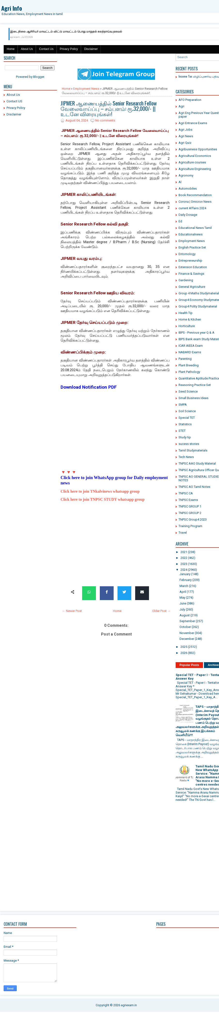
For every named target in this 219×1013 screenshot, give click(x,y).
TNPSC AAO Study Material (197, 463)
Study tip (185, 437)
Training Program (190, 526)
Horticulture (187, 326)
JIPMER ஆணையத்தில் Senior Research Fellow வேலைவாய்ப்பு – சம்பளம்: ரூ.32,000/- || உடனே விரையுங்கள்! (109, 108)
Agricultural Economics (195, 156)
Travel (183, 532)
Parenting (185, 359)
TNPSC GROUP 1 (190, 506)
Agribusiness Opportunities (198, 149)
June (183, 603)
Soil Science (187, 411)
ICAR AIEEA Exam (191, 345)
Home (11, 49)
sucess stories (189, 444)
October (185, 627)
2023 (183, 564)
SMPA (183, 404)
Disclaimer (91, 49)
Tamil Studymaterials (193, 450)
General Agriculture (192, 287)
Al (180, 182)
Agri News (186, 136)
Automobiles (188, 188)
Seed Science (188, 391)
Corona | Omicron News (195, 201)
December (187, 639)
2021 (183, 552)
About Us (27, 49)
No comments (105, 120)
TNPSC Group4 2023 (193, 519)
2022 (183, 558)
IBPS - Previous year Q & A (196, 332)
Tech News (186, 457)
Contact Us (46, 49)
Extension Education (193, 267)
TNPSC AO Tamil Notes (194, 487)
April (183, 592)
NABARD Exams (190, 352)
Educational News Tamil (195, 228)
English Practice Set (192, 247)
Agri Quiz (185, 143)
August (185, 615)
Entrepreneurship (190, 260)
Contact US (14, 101)
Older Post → (161, 611)
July (182, 609)
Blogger (38, 77)
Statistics (185, 424)
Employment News (86, 88)
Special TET (187, 417)
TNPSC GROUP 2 (190, 513)
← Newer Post (72, 611)
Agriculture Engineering (195, 169)
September (187, 621)
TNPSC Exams (188, 500)
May (182, 597)
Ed (180, 221)
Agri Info (11, 8)
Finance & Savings (191, 273)
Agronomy (186, 175)
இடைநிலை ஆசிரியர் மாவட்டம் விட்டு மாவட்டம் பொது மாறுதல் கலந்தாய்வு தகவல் (66, 31)
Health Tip (186, 313)
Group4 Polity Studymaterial (198, 306)
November (187, 633)
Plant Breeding (189, 365)
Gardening (186, 280)
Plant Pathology (189, 372)
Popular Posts (189, 665)
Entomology (187, 254)
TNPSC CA (186, 493)
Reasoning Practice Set (195, 385)
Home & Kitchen (190, 319)
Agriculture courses (192, 162)
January (185, 574)
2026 (183, 653)
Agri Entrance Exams (193, 123)
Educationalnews (191, 234)
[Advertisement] (30, 194)
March (184, 586)
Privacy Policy (69, 49)
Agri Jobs (185, 129)
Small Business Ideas (193, 398)
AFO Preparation (190, 100)
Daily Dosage (188, 215)
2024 (183, 569)
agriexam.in (129, 1005)
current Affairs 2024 (192, 208)
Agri (181, 106)
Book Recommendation (195, 195)
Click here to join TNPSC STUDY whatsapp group (103, 499)
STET (182, 431)
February (186, 580)
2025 (183, 647)
